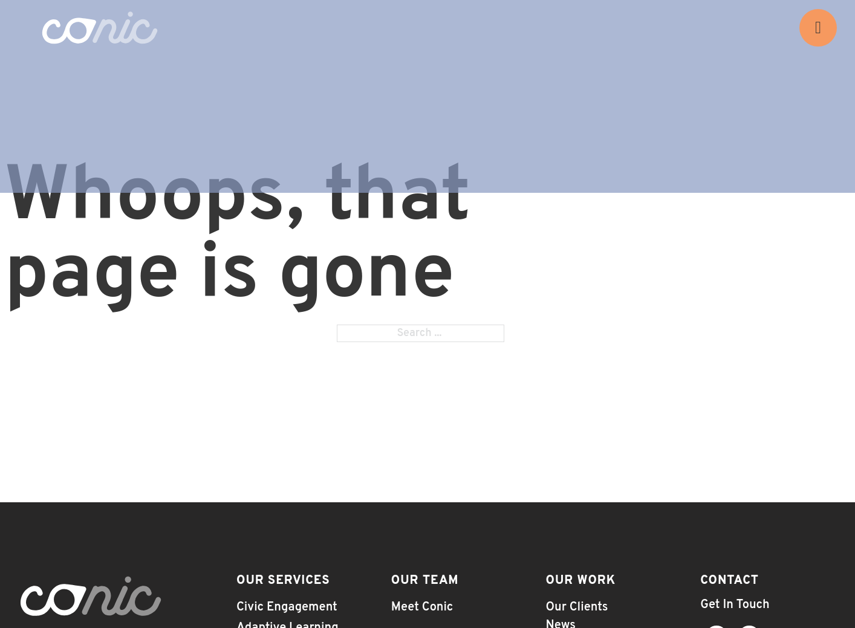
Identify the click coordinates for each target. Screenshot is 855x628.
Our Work (581, 581)
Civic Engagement (286, 607)
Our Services (283, 581)
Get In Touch (734, 605)
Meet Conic (422, 607)
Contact (729, 581)
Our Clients (577, 607)
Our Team (425, 581)
